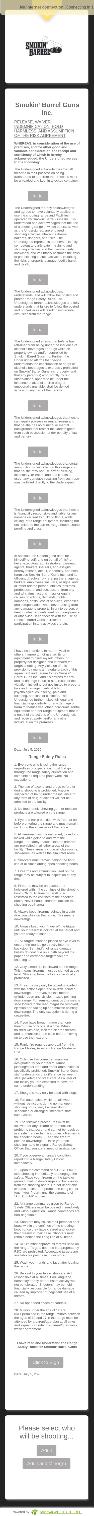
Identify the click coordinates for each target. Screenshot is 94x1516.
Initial (38, 195)
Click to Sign (46, 1362)
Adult (46, 1450)
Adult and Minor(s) (46, 1463)
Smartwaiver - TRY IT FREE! (61, 1512)
